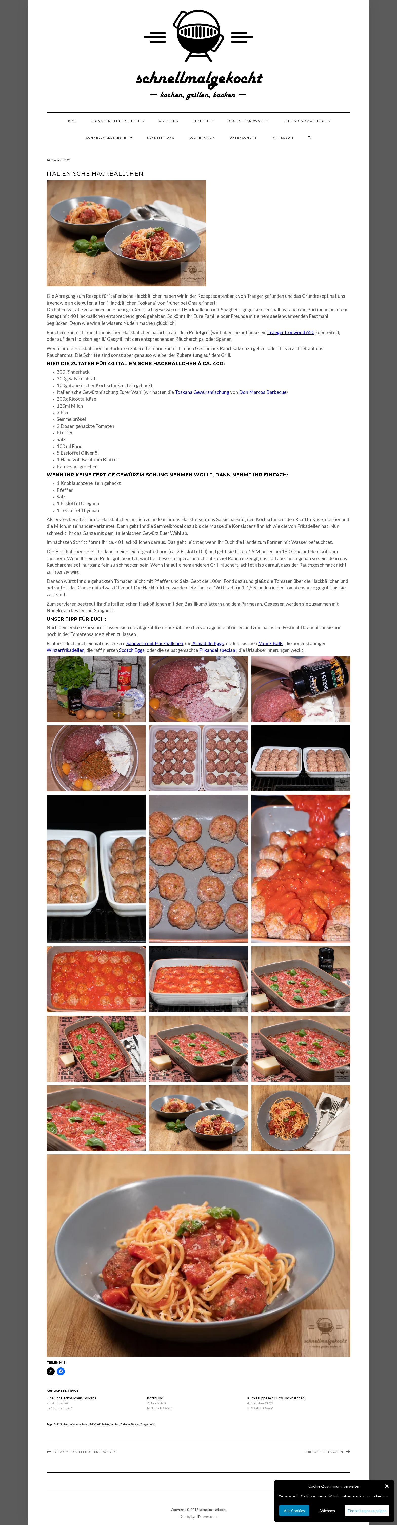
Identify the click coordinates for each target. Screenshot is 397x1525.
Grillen (64, 1424)
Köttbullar (155, 1398)
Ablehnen (327, 1510)
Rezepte (203, 121)
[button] (386, 1486)
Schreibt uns (160, 137)
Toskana (125, 1424)
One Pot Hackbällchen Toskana (71, 1398)
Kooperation (202, 137)
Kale (183, 1517)
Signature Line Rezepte (118, 121)
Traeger (135, 1424)
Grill (56, 1424)
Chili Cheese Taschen (324, 1452)
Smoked (114, 1424)
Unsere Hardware (248, 121)
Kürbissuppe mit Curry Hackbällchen (276, 1398)
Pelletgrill (95, 1424)
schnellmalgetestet (109, 137)
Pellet (85, 1424)
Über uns (168, 121)
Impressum (282, 137)
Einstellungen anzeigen (367, 1510)
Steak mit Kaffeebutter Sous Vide (85, 1452)
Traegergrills (147, 1424)
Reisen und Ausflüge (307, 121)
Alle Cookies (294, 1510)
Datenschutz (243, 137)
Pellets (105, 1424)
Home (72, 121)
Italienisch (75, 1424)
